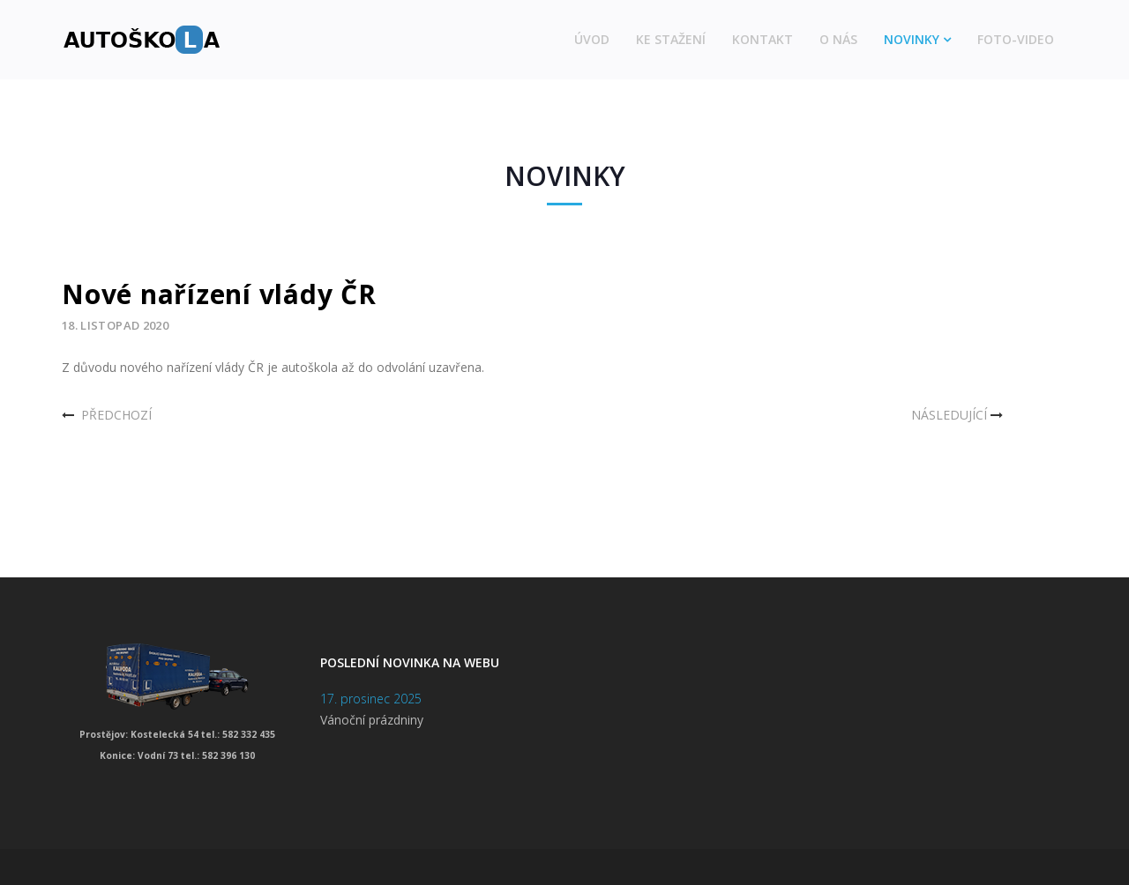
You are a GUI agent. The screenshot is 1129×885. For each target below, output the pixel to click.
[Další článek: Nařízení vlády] (958, 415)
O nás (838, 39)
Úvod (591, 39)
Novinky (911, 39)
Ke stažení (671, 39)
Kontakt (762, 39)
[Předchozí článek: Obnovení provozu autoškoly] (107, 415)
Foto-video (1015, 39)
